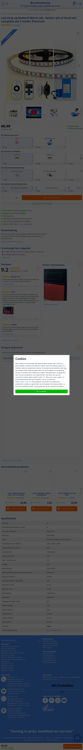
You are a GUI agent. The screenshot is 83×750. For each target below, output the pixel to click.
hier (43, 377)
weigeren (27, 382)
